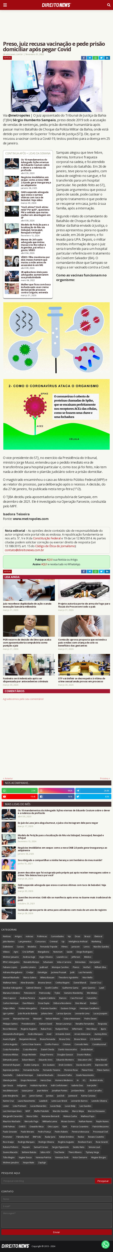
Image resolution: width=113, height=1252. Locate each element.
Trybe (57, 993)
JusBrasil (44, 967)
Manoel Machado (11, 977)
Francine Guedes (48, 1008)
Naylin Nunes (102, 1121)
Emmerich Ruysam (11, 1064)
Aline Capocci (9, 998)
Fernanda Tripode (48, 946)
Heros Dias (46, 1080)
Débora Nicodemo (62, 1003)
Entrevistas (80, 962)
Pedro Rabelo (61, 1131)
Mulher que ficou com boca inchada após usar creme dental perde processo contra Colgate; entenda (36, 288)
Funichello (7, 1075)
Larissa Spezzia (64, 1013)
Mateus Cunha (70, 1116)
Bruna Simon (80, 1039)
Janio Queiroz (88, 987)
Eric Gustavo (49, 1064)
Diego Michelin (29, 1054)
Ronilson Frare (85, 1142)
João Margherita (10, 1095)
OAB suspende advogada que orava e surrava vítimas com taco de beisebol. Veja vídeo (34, 196)
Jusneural (72, 1095)
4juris (103, 1028)
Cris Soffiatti (28, 951)
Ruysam (26, 1147)
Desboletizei (87, 1049)
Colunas (66, 1044)
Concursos (40, 941)
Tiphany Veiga (92, 1152)
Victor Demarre (80, 1157)
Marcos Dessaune (96, 1111)
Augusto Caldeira (47, 998)
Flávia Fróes (87, 1070)
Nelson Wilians (52, 1018)
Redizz (81, 1136)
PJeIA (64, 1126)
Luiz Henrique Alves (12, 1111)
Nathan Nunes (85, 1121)
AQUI (50, 559)
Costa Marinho (30, 1049)
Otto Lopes (53, 1126)
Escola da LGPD (83, 1064)
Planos (76, 967)
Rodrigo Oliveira (46, 1142)
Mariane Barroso (21, 1018)
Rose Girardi (102, 1142)
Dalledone (8, 946)
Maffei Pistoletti (41, 1111)
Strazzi (87, 936)
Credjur (30, 972)
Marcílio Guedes (101, 946)
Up (63, 941)
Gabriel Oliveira (33, 987)
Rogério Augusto (66, 1142)
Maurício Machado (11, 1121)
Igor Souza (8, 1085)
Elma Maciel (101, 1059)
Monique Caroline (60, 967)
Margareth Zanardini (12, 1116)
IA (78, 1080)
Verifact (86, 967)
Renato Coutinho (96, 1136)
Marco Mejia (78, 1111)
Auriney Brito (101, 1034)
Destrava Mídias (10, 1054)
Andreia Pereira (27, 998)
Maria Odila (32, 1116)
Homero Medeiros (64, 1080)
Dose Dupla (43, 1003)
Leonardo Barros (79, 1100)
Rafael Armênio (66, 1136)
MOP (28, 1111)
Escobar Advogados (12, 987)
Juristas (49, 1095)
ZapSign (42, 1162)
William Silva (100, 967)
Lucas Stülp (70, 1106)
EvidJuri (93, 1003)
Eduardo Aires (45, 1059)
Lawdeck (43, 1100)
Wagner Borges (98, 1157)
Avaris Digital (9, 1039)
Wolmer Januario (11, 957)
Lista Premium (19, 1106)
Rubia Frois (46, 1028)
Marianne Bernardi (50, 1116)
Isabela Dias (77, 1085)
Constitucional (99, 1044)
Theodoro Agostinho (68, 977)
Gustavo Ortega (68, 1008)
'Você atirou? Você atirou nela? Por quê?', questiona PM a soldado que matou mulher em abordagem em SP (36, 212)
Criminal (53, 941)
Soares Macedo (10, 1152)
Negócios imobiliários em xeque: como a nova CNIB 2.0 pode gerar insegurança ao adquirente (36, 181)
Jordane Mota (77, 1090)
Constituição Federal (47, 538)
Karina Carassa (88, 1095)
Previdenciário (28, 1023)
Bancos (62, 998)
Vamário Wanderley (73, 993)
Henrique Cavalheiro (89, 1008)
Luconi (6, 1018)
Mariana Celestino (11, 993)
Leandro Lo (62, 957)
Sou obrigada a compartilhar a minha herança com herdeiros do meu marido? (60, 860)
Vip (69, 936)
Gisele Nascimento (85, 1075)
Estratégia (42, 972)
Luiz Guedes (85, 1106)
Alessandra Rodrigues (13, 1034)
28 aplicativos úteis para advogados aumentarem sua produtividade (34, 275)
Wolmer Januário (11, 1162)
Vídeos (6, 951)
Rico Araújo (8, 1142)
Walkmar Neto (9, 982)
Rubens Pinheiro (10, 1147)
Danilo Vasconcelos (67, 1049)
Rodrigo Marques (26, 1142)
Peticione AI (29, 993)
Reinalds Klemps (31, 962)
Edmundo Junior (10, 1059)
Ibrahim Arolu (96, 1080)
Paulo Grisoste (10, 1131)
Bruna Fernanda (47, 1039)
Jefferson (76, 957)
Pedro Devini (90, 1018)
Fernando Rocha (31, 1070)
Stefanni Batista (29, 1152)
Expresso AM (101, 1064)
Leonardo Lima (82, 1013)
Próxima (104, 778)
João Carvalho (95, 1090)
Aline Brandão (27, 982)
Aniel (49, 1034)
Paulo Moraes (27, 1131)
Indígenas (21, 1085)
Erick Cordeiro (65, 1064)
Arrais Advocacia (82, 1034)
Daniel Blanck (80, 982)
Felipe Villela (9, 1008)
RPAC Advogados (11, 962)
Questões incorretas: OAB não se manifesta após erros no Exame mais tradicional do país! (64, 898)
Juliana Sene (47, 1013)
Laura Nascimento (26, 1100)
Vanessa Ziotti (61, 1157)
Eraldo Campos (31, 1064)
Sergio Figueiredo (60, 1147)
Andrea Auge (29, 957)
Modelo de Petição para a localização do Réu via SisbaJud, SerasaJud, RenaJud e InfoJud (35, 228)
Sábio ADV (45, 1152)
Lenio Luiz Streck (59, 1100)
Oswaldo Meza (37, 1126)
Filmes (64, 946)
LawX (101, 987)
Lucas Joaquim (100, 1013)
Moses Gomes (68, 1121)
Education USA (85, 1059)
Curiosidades (57, 936)
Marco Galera (29, 977)
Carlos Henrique (10, 1003)
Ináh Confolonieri (59, 1085)
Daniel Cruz (95, 982)
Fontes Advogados (28, 1008)
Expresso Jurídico (11, 1070)
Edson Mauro (28, 1059)
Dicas (77, 936)
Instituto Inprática (38, 1085)
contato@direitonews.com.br (24, 550)
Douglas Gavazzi (65, 1054)
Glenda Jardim (9, 1080)
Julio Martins (8, 941)
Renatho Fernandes (85, 1023)
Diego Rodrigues (84, 951)
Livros (86, 946)
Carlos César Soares (31, 1044)
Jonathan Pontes (59, 1090)
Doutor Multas (84, 1054)
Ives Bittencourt (10, 1090)
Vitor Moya (91, 1028)
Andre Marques (35, 1034)
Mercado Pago (31, 1121)
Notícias (7, 58)
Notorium (57, 951)
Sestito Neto (78, 1147)
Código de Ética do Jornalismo (55, 546)
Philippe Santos (10, 1023)
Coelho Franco (52, 1044)
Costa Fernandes (11, 1049)
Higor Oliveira (46, 957)
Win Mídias (92, 993)
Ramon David (45, 1023)
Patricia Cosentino (79, 1126)
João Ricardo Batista (27, 1013)
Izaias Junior (27, 1090)
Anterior (9, 778)
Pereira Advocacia (80, 1131)
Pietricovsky (44, 993)
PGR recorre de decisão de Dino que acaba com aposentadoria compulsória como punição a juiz (27, 642)
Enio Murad (80, 1003)
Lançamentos (25, 941)
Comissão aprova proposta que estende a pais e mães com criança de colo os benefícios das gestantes (82, 642)
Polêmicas (42, 936)
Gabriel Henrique (25, 1075)
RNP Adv (37, 1136)
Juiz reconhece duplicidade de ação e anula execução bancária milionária (27, 605)
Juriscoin (76, 946)
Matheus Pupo (87, 1116)
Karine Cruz (8, 1100)
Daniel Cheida (47, 1049)
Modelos (32, 946)
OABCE (22, 1126)
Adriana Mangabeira (12, 972)
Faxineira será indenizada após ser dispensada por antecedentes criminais (25, 680)
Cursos (20, 946)
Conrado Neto (81, 1044)
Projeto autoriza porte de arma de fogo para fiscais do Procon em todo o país (84, 605)
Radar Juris (50, 1136)
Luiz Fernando (85, 972)
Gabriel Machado (45, 1075)
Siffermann (77, 1028)
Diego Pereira (46, 1054)
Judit (72, 972)
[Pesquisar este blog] (48, 1181)
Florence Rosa (71, 1070)
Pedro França (44, 1131)
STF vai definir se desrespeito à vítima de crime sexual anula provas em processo (81, 680)
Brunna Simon (44, 982)
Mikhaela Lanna (50, 1121)
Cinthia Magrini (62, 982)
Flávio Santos (103, 1070)
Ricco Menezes (10, 1028)
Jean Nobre (42, 1090)
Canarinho (92, 998)
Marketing (96, 941)
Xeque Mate (28, 1162)
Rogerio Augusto (29, 1028)
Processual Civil (100, 1131)
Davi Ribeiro (28, 1003)
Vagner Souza (25, 1157)
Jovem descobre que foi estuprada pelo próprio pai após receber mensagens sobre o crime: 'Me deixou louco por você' (64, 874)
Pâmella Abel (22, 1136)
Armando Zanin (63, 1034)
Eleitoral (98, 936)
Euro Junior (95, 962)
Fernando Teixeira (51, 1070)
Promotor (7, 1136)
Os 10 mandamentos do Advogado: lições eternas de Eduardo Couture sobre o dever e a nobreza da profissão (35, 165)
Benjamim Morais (27, 1039)
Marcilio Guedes (60, 1111)
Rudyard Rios (62, 1028)
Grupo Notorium (28, 1080)
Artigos (18, 936)
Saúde (69, 951)
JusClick (60, 1095)
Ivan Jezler (92, 1085)
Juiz (23, 1095)
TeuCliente (59, 1152)
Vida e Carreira (64, 962)
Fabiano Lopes (10, 967)
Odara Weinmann (72, 1018)
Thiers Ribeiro (75, 1152)
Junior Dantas (36, 1095)
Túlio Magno (9, 1157)
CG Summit (95, 1039)
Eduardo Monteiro (65, 1059)
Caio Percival (76, 998)
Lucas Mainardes (38, 1106)
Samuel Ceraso (41, 1147)
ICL (84, 1080)
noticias (29, 936)
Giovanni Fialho (64, 1075)
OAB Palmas (9, 1126)
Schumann (48, 962)
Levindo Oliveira (99, 1100)
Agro (16, 951)
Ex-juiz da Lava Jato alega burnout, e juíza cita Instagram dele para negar (58, 823)
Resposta (102, 1023)
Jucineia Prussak (58, 972)
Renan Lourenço (63, 1023)
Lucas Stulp (55, 1106)
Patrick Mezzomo (101, 1126)
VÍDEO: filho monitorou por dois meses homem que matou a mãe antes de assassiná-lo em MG (35, 261)
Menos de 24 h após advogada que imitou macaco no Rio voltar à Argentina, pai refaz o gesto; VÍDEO (33, 245)
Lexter (6, 1106)
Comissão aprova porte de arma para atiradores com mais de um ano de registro (62, 910)
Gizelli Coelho (51, 987)
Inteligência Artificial (78, 941)
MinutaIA (37, 1018)
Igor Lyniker (8, 1013)
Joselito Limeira (28, 967)
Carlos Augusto (10, 1044)
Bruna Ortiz (64, 1039)
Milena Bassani (47, 977)
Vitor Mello (87, 977)
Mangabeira (43, 951)
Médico (87, 957)
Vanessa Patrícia (43, 1157)
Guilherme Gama (70, 987)
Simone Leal (94, 1147)
